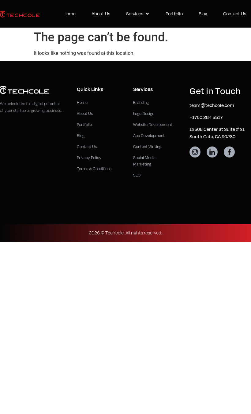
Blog (203, 13)
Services (138, 13)
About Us (101, 13)
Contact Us (234, 13)
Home (69, 13)
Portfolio (174, 13)
